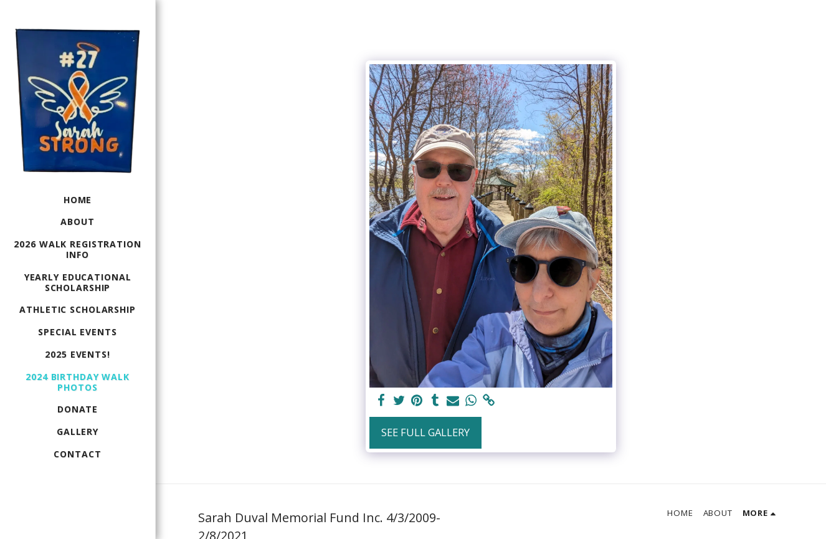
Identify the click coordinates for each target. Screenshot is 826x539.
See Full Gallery (425, 432)
